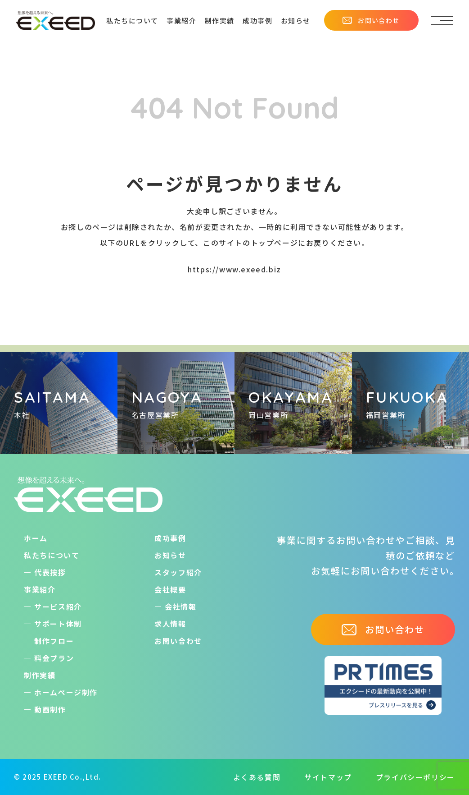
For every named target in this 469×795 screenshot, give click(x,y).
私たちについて (132, 20)
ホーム (36, 538)
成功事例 (257, 20)
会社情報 (180, 606)
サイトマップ (328, 777)
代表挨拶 (50, 572)
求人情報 (170, 623)
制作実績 (219, 20)
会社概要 (170, 589)
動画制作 (50, 709)
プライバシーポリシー (415, 777)
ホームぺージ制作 (66, 692)
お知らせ (296, 20)
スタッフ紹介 (178, 572)
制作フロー (54, 640)
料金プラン (54, 658)
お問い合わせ (371, 20)
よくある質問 (257, 777)
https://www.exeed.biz (234, 269)
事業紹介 (181, 20)
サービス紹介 (58, 606)
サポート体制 (58, 623)
